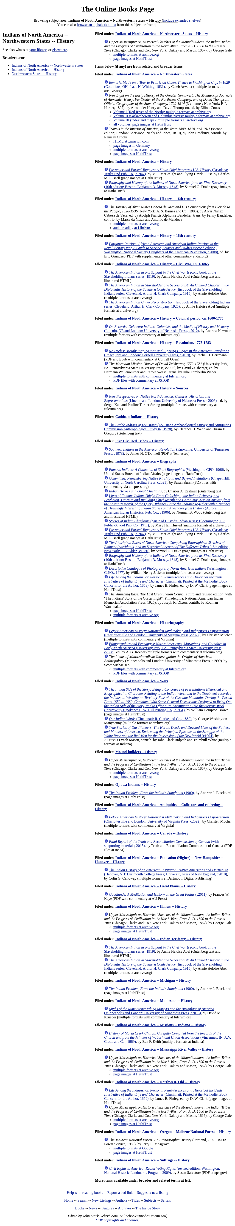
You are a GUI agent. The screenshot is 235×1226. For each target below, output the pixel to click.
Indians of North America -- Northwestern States (47, 65)
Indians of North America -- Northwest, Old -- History (157, 1082)
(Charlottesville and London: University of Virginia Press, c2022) (166, 633)
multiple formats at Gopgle (133, 1148)
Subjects (150, 1200)
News (93, 1208)
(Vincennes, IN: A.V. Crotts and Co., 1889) (167, 1037)
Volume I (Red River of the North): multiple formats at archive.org (162, 112)
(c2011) (158, 894)
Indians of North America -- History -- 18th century (155, 235)
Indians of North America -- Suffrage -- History (152, 1160)
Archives (124, 1208)
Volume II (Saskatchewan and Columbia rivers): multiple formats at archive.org (171, 116)
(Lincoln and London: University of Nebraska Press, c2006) (160, 398)
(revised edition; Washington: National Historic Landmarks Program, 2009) (162, 1170)
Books (79, 1208)
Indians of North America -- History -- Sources (151, 388)
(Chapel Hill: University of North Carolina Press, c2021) (167, 480)
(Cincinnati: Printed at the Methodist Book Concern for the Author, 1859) (165, 581)
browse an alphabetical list (96, 25)
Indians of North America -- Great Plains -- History (155, 886)
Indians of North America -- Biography (145, 461)
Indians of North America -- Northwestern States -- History (161, 34)
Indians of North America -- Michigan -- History (153, 980)
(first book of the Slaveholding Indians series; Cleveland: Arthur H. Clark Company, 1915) (166, 289)
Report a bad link (120, 1193)
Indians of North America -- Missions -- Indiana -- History (160, 1025)
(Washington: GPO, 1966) (166, 470)
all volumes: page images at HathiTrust (142, 124)
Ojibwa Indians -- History (135, 784)
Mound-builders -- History (136, 752)
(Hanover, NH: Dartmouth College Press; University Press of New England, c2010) (166, 872)
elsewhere (59, 50)
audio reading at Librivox (132, 228)
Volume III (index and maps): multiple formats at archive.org (158, 120)
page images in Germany (131, 145)
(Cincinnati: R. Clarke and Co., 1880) (150, 719)
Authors (121, 1200)
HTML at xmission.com (131, 141)
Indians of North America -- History (38, 69)
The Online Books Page (117, 9)
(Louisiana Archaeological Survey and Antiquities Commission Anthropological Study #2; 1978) (167, 427)
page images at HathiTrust (132, 58)
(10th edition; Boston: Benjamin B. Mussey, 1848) (165, 185)
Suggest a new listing (152, 1193)
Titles (135, 1200)
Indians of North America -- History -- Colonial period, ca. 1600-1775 (169, 318)
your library (38, 50)
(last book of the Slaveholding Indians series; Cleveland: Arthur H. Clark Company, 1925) (167, 304)
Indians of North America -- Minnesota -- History (154, 1001)
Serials (166, 1200)
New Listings (102, 1200)
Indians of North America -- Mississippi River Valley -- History (164, 1049)
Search (83, 1200)
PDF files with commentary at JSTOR (141, 380)
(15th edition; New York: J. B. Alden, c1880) (167, 547)
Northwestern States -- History (34, 74)
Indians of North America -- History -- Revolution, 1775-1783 (163, 343)
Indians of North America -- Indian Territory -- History (158, 939)
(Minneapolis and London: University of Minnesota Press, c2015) (159, 1011)
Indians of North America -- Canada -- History (151, 833)
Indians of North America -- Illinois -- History (151, 906)
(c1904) (167, 732)
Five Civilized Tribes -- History (139, 441)
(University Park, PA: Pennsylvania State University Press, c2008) (165, 648)
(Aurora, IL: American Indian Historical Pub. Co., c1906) (167, 504)
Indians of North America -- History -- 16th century (155, 199)
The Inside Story (147, 1208)
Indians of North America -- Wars (141, 681)
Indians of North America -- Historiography (149, 623)
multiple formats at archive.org (136, 54)
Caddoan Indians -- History (137, 417)
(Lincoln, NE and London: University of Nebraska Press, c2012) (166, 329)
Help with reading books (85, 1193)
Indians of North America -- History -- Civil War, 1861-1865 (162, 264)
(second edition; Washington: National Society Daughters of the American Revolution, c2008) (161, 248)
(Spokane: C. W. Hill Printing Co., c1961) (168, 699)
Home (68, 1200)
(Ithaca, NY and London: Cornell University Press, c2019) (166, 353)
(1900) (151, 793)
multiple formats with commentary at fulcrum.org (149, 376)
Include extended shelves (181, 20)
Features (107, 1208)
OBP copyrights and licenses (117, 1220)
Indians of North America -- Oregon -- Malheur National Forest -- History (173, 1132)
